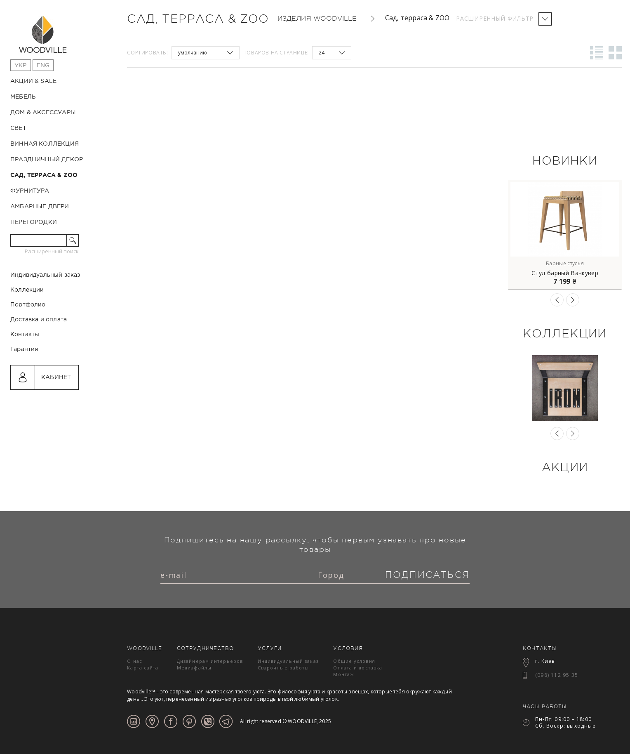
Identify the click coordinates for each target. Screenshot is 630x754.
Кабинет (56, 412)
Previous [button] (557, 299)
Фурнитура (29, 190)
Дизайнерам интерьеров (210, 661)
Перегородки (33, 222)
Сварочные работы (283, 667)
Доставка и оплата (38, 354)
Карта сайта (142, 667)
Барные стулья (565, 263)
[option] (565, 235)
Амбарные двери (39, 206)
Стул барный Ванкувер (564, 273)
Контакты (24, 369)
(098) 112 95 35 (556, 675)
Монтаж (343, 674)
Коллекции (27, 325)
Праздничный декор (46, 159)
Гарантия (24, 384)
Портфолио (28, 339)
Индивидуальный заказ (45, 310)
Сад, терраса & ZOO (44, 175)
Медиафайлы (194, 667)
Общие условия (354, 661)
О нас (134, 661)
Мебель (22, 96)
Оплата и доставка (357, 667)
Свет (18, 128)
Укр (20, 65)
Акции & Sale (33, 81)
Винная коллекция (44, 143)
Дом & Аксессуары (43, 112)
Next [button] (572, 299)
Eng (43, 65)
